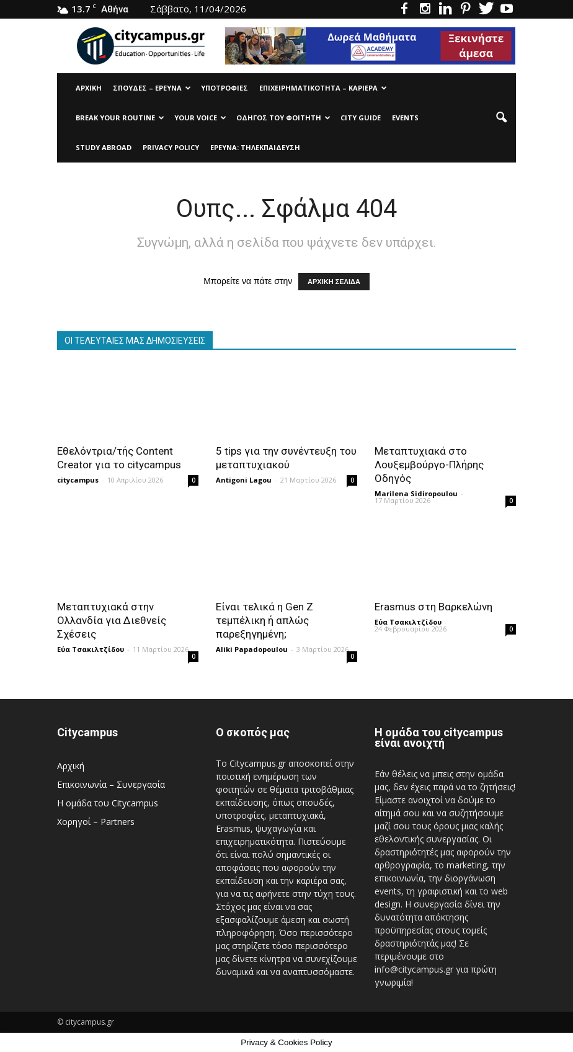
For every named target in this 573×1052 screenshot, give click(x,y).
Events (405, 117)
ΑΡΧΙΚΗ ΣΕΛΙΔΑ (334, 281)
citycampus (78, 479)
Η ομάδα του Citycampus (107, 803)
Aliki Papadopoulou (252, 649)
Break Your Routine (120, 117)
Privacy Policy (171, 147)
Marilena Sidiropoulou (416, 493)
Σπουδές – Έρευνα (152, 87)
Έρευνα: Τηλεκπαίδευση (255, 147)
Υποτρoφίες (224, 87)
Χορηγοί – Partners (96, 821)
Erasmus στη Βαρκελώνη (433, 606)
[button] (501, 118)
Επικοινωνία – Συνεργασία (111, 784)
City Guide (360, 117)
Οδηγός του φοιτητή (283, 117)
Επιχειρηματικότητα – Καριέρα (323, 87)
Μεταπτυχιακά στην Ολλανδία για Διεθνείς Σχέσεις (111, 620)
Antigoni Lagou (244, 479)
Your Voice (200, 117)
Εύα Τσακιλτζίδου (90, 649)
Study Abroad (103, 147)
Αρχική (89, 87)
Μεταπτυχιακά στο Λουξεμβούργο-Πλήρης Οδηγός (429, 464)
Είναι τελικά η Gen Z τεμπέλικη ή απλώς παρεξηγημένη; (264, 620)
